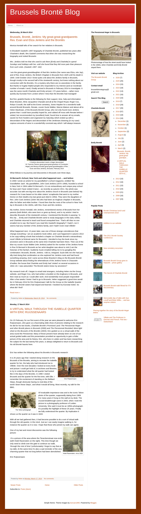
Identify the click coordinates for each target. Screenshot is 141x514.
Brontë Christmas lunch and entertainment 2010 (114, 212)
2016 (118, 112)
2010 (118, 189)
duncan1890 (75, 503)
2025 (118, 81)
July (119, 138)
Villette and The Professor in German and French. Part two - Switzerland (116, 319)
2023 (118, 88)
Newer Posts (15, 485)
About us (19, 25)
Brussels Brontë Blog (45, 12)
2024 (118, 84)
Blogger (93, 503)
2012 (118, 182)
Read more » (15, 293)
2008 (118, 196)
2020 (118, 98)
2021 (118, 94)
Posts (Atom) (26, 489)
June (120, 142)
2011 (118, 186)
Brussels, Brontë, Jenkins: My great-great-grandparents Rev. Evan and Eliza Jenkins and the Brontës (43, 38)
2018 (118, 105)
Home (10, 25)
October (121, 128)
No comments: (52, 298)
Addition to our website (112, 223)
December (122, 121)
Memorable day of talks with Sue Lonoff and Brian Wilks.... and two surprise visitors (117, 300)
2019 (118, 101)
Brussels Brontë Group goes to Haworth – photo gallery (115, 262)
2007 (118, 199)
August (121, 135)
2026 (118, 78)
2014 (118, 118)
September (122, 131)
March (120, 148)
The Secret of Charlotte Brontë (115, 273)
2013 (118, 179)
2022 (118, 91)
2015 (118, 115)
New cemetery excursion (113, 248)
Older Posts (78, 485)
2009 (118, 192)
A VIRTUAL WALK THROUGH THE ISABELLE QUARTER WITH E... (122, 167)
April (120, 145)
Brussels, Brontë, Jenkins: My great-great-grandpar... (124, 154)
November (122, 125)
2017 (118, 108)
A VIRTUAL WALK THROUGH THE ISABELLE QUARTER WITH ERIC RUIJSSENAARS (45, 310)
